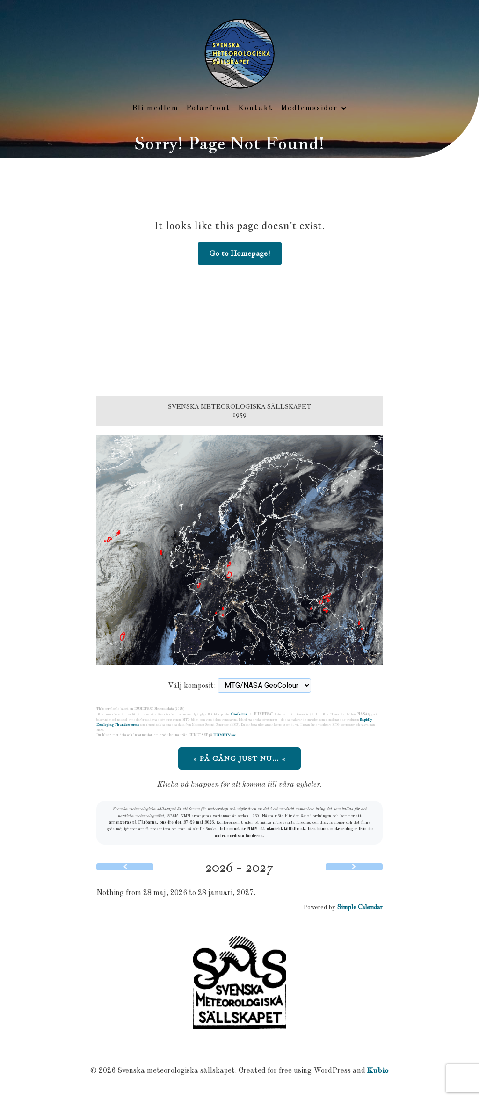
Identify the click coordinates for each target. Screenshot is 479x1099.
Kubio (378, 1070)
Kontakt (255, 108)
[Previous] (124, 866)
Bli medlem (155, 108)
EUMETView (224, 735)
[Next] (354, 866)
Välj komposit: (192, 686)
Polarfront (208, 108)
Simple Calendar (360, 907)
